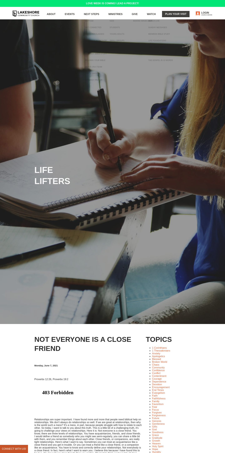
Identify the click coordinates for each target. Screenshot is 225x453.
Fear (154, 407)
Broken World (159, 362)
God (154, 429)
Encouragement (161, 387)
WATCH (161, 17)
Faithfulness (158, 398)
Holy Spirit (157, 446)
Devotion (157, 384)
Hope (155, 449)
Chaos (155, 364)
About (79, 17)
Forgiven (157, 412)
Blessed (156, 359)
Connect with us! (14, 449)
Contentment (159, 376)
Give (147, 17)
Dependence (159, 381)
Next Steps (112, 17)
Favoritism (158, 404)
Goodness (157, 432)
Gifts (154, 426)
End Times (158, 390)
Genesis (156, 421)
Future (155, 418)
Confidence (158, 370)
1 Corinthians (159, 348)
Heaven (156, 443)
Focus (155, 409)
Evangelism (158, 393)
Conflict (156, 373)
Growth (156, 440)
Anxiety (156, 353)
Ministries (132, 17)
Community (158, 367)
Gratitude (157, 438)
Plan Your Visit (181, 17)
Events (94, 17)
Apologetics (158, 356)
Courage (157, 378)
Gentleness (158, 424)
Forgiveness (159, 415)
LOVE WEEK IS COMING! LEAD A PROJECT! (112, 3)
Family (155, 401)
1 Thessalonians (161, 350)
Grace (155, 435)
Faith (155, 395)
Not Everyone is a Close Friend (82, 344)
